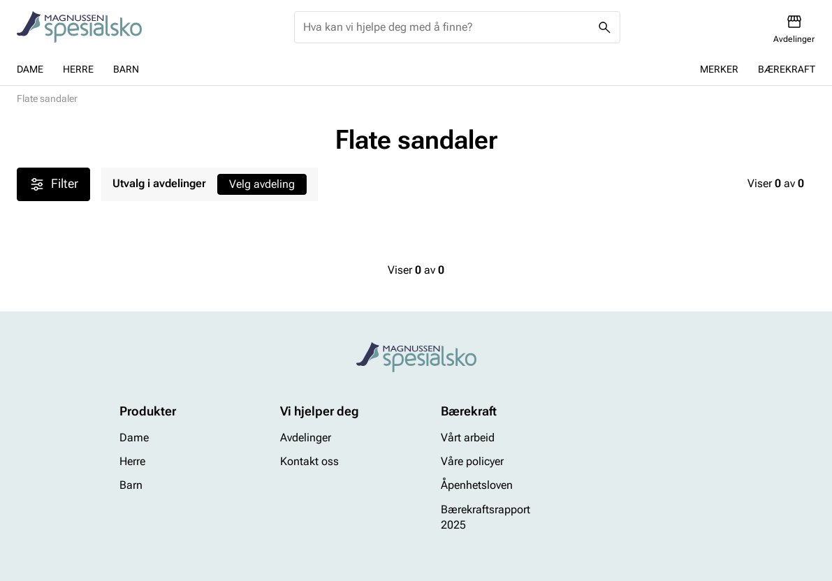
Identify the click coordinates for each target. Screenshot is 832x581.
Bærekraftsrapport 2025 (485, 517)
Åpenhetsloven (477, 485)
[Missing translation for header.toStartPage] (79, 27)
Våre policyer (472, 461)
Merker (719, 69)
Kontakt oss (309, 461)
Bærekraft (786, 69)
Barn (126, 69)
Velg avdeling (262, 184)
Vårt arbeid (468, 437)
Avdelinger (305, 437)
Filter (53, 184)
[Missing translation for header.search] (604, 27)
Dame (30, 69)
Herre (78, 69)
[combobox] (446, 27)
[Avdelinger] (794, 29)
